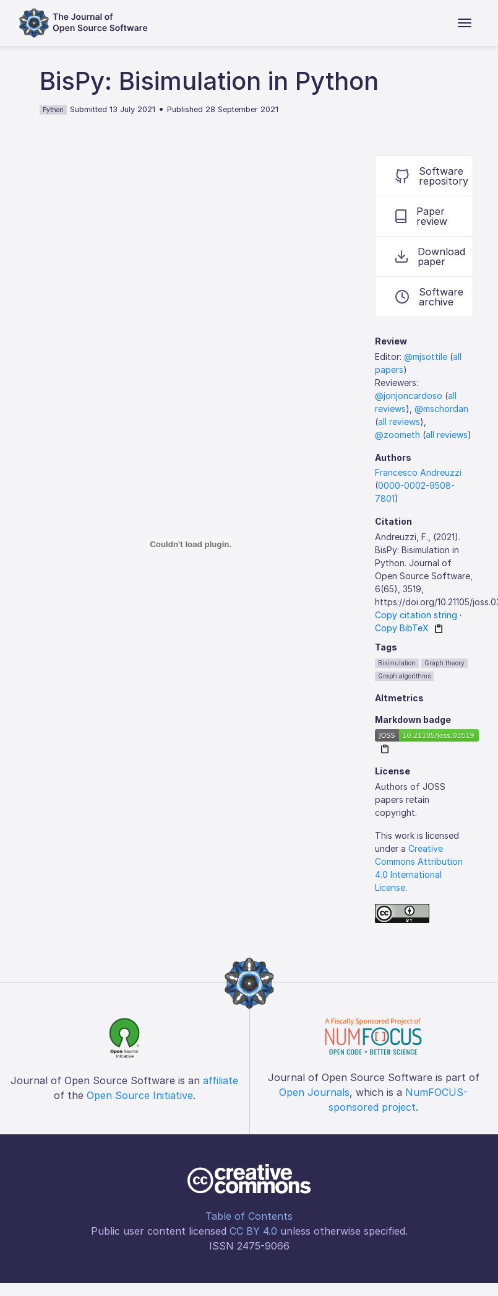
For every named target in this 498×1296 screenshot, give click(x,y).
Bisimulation (397, 663)
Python (53, 109)
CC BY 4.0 (253, 1231)
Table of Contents (249, 1216)
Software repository (431, 176)
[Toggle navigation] (464, 23)
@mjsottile (425, 356)
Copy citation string (416, 615)
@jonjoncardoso (408, 395)
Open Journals (314, 1092)
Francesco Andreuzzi (418, 472)
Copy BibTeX (402, 628)
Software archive (429, 297)
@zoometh (397, 434)
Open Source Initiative (140, 1095)
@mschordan (441, 408)
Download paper (430, 256)
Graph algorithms (404, 676)
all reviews (399, 421)
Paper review (421, 216)
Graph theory (444, 663)
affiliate (220, 1080)
